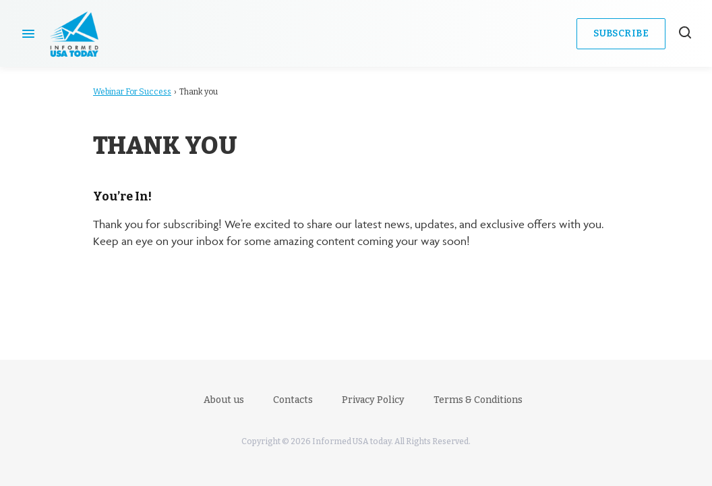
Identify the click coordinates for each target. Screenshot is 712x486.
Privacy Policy (373, 400)
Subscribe (621, 33)
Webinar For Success (132, 92)
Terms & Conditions (478, 400)
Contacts (293, 400)
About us (224, 400)
